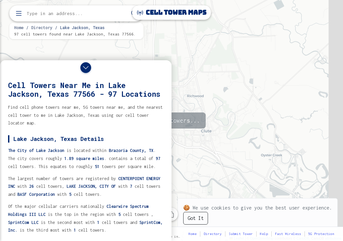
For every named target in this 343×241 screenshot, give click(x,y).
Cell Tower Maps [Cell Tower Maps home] (171, 12)
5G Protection (321, 234)
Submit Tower (241, 234)
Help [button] (264, 234)
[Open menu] (19, 13)
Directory (41, 27)
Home (18, 27)
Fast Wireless (288, 234)
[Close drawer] (85, 67)
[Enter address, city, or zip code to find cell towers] (77, 13)
